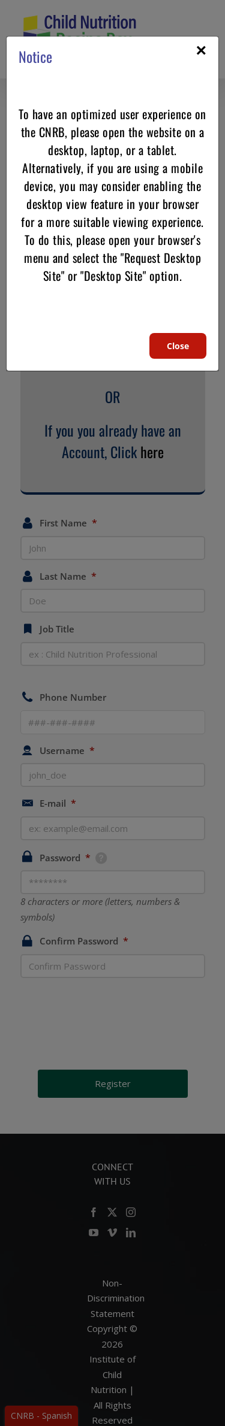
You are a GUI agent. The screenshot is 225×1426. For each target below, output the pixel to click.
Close (178, 346)
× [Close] (201, 50)
